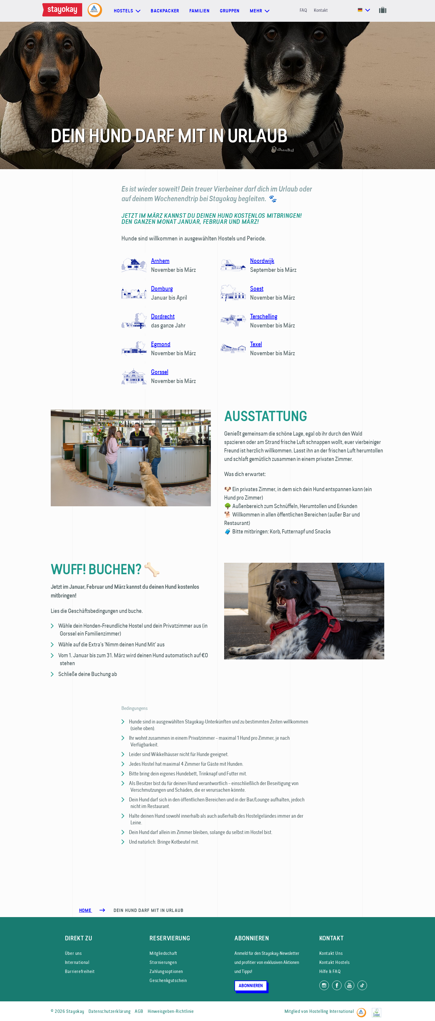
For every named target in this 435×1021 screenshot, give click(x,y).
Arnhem (160, 260)
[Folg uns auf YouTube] (349, 985)
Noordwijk (262, 260)
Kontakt (321, 10)
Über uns (73, 953)
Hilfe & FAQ (330, 971)
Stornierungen (163, 962)
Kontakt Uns (331, 953)
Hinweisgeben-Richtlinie (171, 1011)
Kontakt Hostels (334, 962)
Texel (256, 344)
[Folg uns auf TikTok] (362, 985)
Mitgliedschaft (163, 953)
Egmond (160, 344)
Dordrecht (163, 316)
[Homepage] (63, 11)
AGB (139, 1011)
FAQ (303, 10)
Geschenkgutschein (168, 980)
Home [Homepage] (85, 910)
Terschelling (263, 316)
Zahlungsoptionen (166, 971)
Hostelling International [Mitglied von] (331, 1011)
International (77, 962)
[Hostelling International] (363, 1010)
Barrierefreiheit (80, 971)
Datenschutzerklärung (110, 1011)
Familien (199, 11)
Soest (256, 288)
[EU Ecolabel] (378, 1010)
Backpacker (165, 11)
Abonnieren (251, 985)
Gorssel (159, 372)
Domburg (162, 288)
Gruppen (230, 11)
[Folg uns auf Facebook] (337, 985)
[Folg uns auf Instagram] (324, 985)
